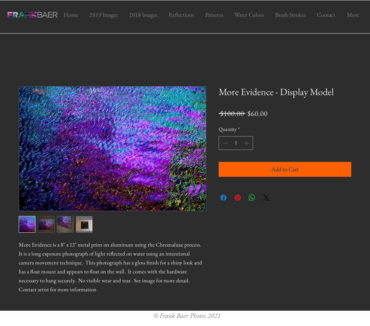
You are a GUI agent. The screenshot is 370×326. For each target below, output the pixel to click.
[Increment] (247, 143)
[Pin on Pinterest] (237, 197)
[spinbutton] (236, 143)
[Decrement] (224, 143)
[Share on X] (266, 197)
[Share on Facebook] (223, 197)
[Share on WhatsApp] (251, 197)
